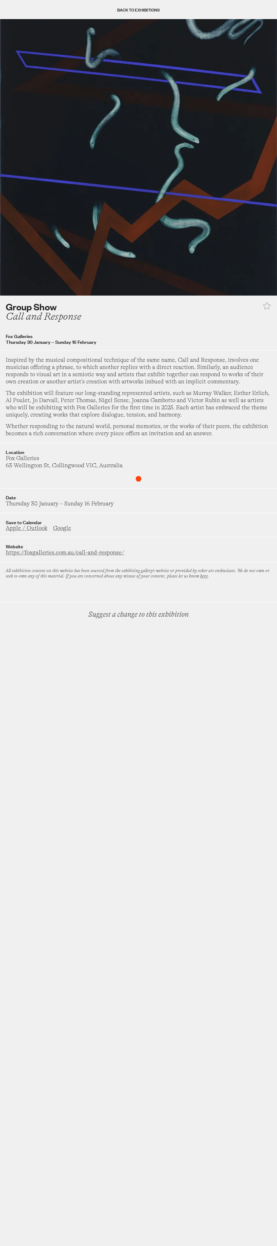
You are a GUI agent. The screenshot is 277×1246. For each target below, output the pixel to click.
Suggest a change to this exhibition (138, 614)
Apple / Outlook (26, 528)
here (204, 576)
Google (62, 528)
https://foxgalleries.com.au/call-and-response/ (65, 552)
